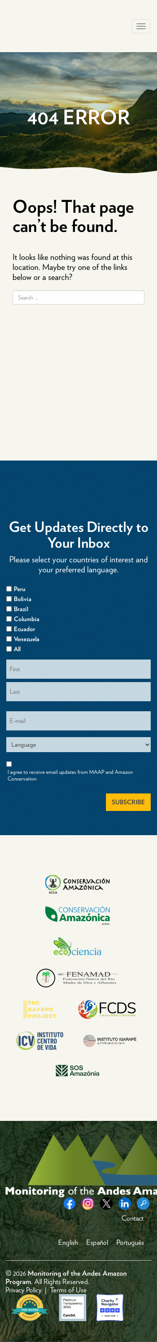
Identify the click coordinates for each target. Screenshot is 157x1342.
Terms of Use (68, 1290)
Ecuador (24, 629)
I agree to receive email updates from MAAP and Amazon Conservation (70, 775)
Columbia (26, 619)
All (17, 649)
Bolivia (22, 599)
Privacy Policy (23, 1290)
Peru (20, 589)
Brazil (21, 609)
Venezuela (26, 639)
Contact (132, 1218)
